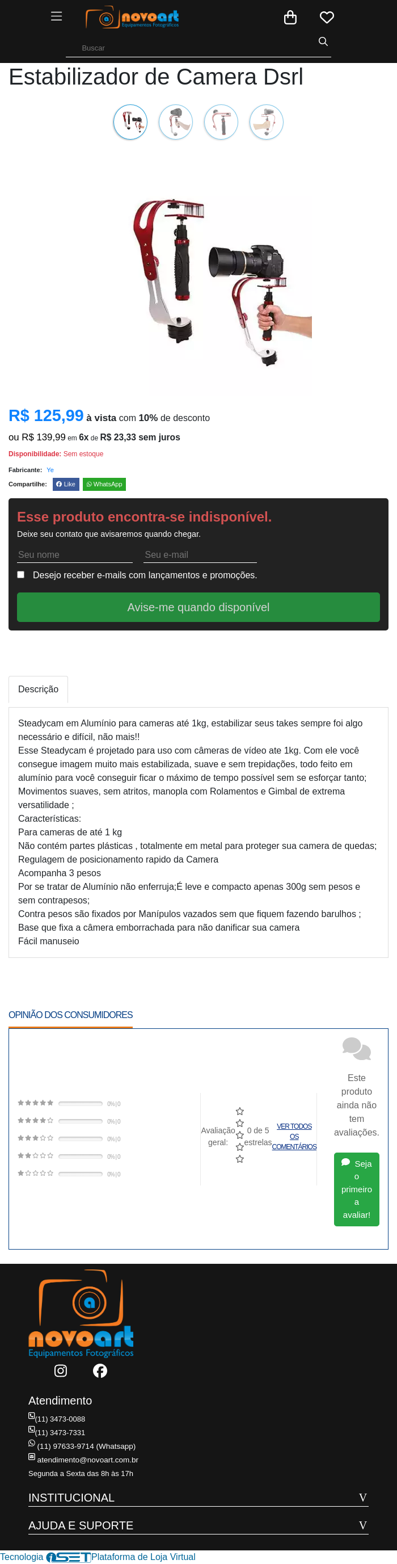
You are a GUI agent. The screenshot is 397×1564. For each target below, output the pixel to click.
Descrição (38, 689)
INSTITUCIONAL (71, 1497)
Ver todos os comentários (294, 1136)
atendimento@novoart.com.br (81, 1460)
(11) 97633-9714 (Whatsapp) (80, 1446)
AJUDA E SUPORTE (80, 1525)
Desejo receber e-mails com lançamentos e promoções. (145, 575)
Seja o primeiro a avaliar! (356, 1189)
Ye (50, 469)
